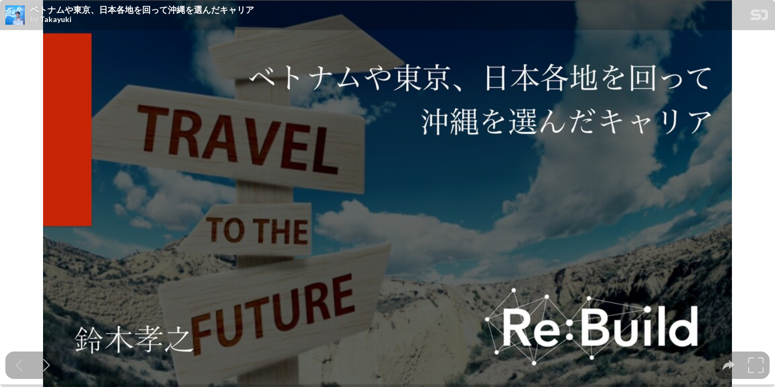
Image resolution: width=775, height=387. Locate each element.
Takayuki (56, 19)
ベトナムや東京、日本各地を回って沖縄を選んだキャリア (142, 9)
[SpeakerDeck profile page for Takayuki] (15, 15)
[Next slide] (46, 365)
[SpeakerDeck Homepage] (759, 17)
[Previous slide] (19, 365)
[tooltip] (728, 365)
